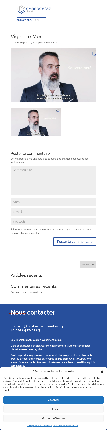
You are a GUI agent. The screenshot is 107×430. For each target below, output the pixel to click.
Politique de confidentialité (39, 425)
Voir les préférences (53, 418)
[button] (102, 371)
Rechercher (88, 264)
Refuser (53, 409)
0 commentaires (48, 42)
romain (19, 42)
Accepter (53, 399)
